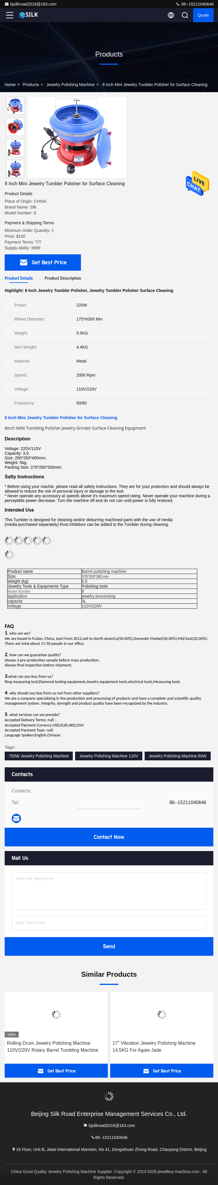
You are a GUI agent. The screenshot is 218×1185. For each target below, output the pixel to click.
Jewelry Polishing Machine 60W (178, 756)
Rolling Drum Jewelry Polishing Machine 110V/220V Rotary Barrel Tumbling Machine (52, 1047)
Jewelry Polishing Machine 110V (108, 756)
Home (10, 84)
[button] (16, 175)
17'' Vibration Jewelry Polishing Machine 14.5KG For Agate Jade (154, 1047)
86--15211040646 (195, 4)
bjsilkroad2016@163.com (30, 4)
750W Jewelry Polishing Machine (39, 756)
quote (203, 15)
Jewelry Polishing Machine (70, 84)
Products (31, 84)
